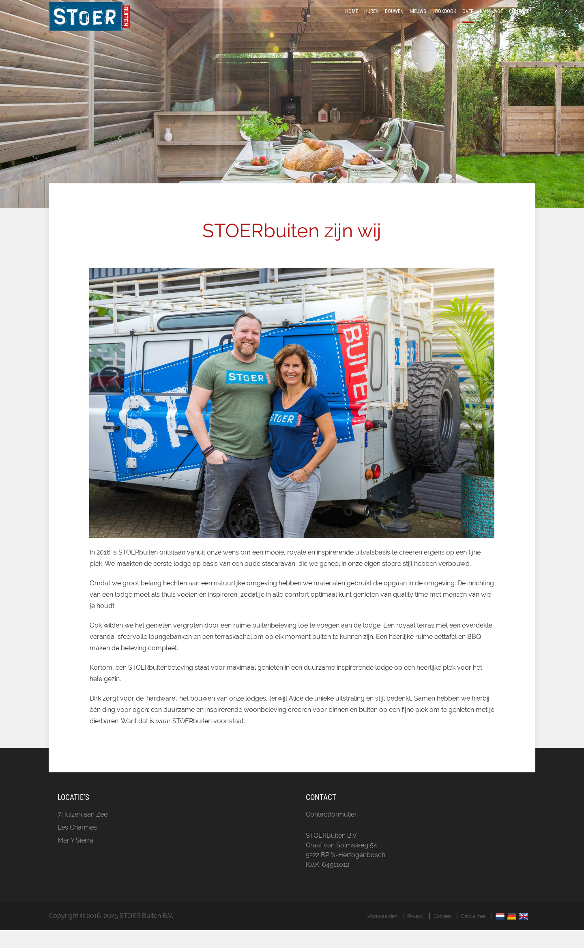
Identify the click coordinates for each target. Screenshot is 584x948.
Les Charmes (77, 845)
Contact (519, 21)
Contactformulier (331, 832)
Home (351, 21)
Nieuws (418, 21)
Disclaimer (473, 934)
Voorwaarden (382, 934)
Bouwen (394, 21)
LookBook (444, 21)
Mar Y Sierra (75, 858)
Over (468, 21)
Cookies (442, 934)
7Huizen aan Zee (82, 832)
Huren (371, 21)
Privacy (415, 934)
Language (491, 21)
